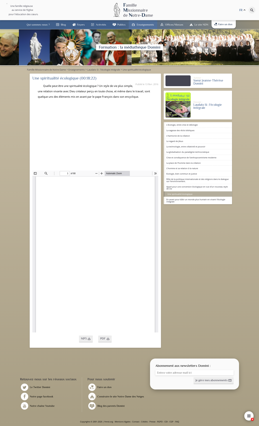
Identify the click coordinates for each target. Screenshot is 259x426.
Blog (63, 24)
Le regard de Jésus (174, 141)
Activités (101, 24)
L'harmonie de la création (178, 135)
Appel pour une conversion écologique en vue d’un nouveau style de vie (197, 187)
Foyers (81, 24)
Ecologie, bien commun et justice (181, 173)
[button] (86, 339)
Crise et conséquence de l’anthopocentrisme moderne (191, 157)
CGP (171, 421)
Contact (135, 421)
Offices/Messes (174, 24)
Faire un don (223, 24)
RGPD (160, 421)
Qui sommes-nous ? (38, 24)
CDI (166, 421)
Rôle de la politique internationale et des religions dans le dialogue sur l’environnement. (197, 180)
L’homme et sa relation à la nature (182, 168)
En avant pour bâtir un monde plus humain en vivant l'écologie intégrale (195, 200)
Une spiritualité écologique (179, 194)
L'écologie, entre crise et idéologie (182, 124)
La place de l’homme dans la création (183, 163)
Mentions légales (122, 421)
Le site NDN (201, 24)
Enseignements (145, 24)
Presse (152, 421)
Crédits (144, 421)
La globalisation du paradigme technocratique (187, 152)
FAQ (177, 421)
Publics (121, 24)
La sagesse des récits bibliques (180, 130)
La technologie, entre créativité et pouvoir (185, 146)
